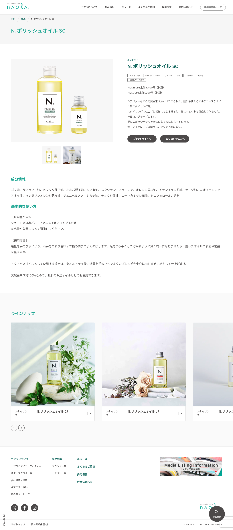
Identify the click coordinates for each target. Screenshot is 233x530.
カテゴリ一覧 (59, 473)
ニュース (126, 7)
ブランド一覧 (59, 466)
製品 (23, 19)
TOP (13, 19)
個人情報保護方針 (40, 524)
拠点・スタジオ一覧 (21, 473)
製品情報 (109, 7)
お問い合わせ (186, 7)
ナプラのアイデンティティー (26, 466)
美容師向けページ (213, 7)
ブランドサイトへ (142, 139)
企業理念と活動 (19, 487)
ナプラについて (89, 7)
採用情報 (166, 7)
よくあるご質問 (146, 7)
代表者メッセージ (20, 494)
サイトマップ (18, 524)
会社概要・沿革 (19, 480)
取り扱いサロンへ (175, 139)
